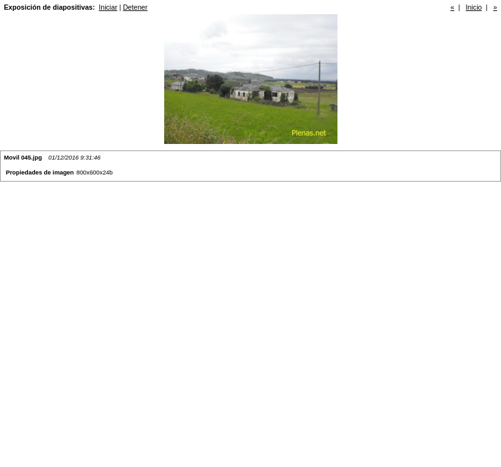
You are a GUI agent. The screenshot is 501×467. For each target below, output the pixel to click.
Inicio (474, 7)
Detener (135, 7)
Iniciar (108, 7)
